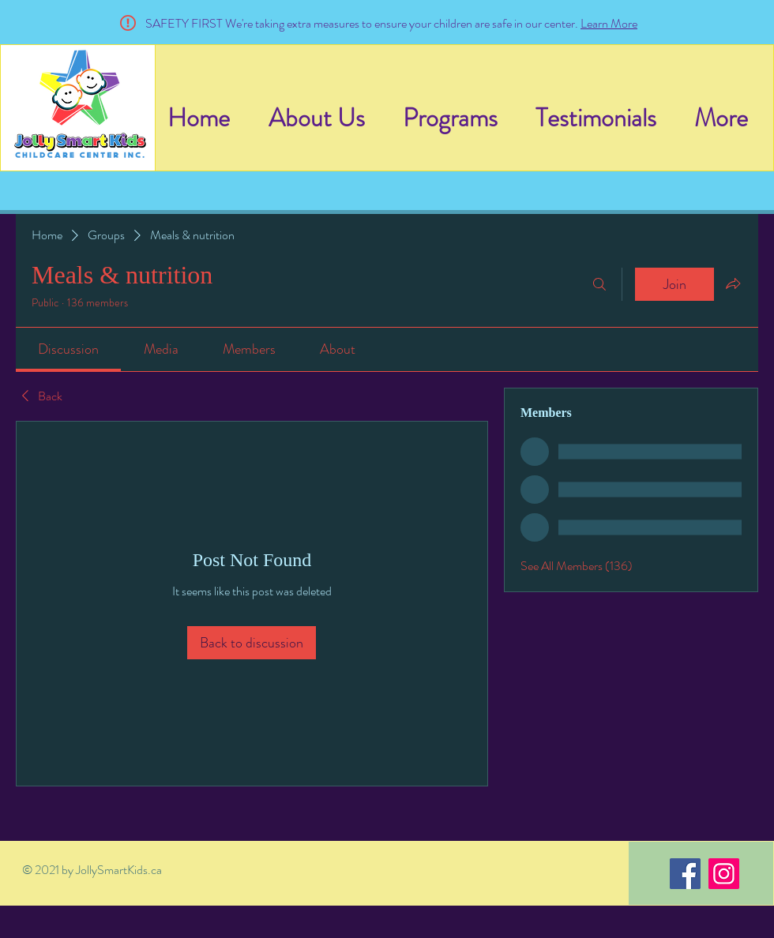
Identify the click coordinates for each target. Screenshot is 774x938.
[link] (68, 349)
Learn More (608, 23)
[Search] (599, 284)
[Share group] (732, 283)
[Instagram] (723, 873)
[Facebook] (685, 873)
